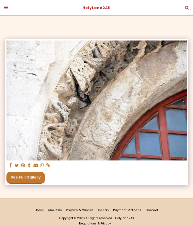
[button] (5, 7)
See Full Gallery (26, 177)
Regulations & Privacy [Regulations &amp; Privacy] (95, 223)
